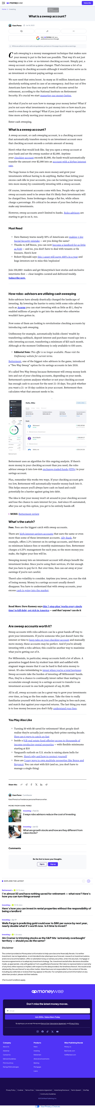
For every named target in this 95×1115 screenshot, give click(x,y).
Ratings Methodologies (11, 1067)
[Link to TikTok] (47, 1032)
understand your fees (65, 708)
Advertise (6, 1051)
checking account (24, 157)
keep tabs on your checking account (49, 640)
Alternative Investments (41, 1059)
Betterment (15, 361)
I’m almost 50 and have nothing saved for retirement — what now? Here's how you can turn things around (46, 895)
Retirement (37, 1055)
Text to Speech (76, 1090)
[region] (47, 914)
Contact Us (7, 1055)
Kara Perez (17, 25)
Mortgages (37, 1067)
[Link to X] (52, 1032)
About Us (6, 1047)
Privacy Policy (74, 1023)
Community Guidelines (48, 1094)
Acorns (21, 307)
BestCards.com (69, 1051)
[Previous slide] (83, 881)
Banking (36, 1063)
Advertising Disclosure (61, 1090)
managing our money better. (55, 95)
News (35, 1047)
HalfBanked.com (70, 1055)
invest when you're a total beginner (62, 670)
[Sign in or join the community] (87, 3)
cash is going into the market (32, 590)
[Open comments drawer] (21, 31)
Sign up (53, 864)
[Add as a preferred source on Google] (47, 38)
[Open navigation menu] (3, 3)
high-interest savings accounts (36, 533)
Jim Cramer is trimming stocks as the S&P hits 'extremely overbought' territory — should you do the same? (44, 939)
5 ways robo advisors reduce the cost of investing (49, 814)
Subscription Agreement (58, 1023)
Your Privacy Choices (47, 1106)
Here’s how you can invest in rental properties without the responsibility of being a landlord (46, 909)
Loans (36, 1071)
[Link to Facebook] (43, 1032)
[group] (47, 914)
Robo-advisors (72, 212)
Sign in (42, 864)
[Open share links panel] (47, 31)
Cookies (20, 1090)
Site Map (86, 1090)
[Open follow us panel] (73, 31)
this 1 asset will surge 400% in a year (58, 256)
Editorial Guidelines (9, 1059)
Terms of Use (45, 1023)
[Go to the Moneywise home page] (15, 3)
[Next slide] (88, 881)
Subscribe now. (17, 278)
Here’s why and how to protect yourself (45, 756)
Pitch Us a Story (8, 1063)
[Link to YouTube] (57, 1032)
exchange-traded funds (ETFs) (59, 469)
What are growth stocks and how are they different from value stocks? (53, 831)
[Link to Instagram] (38, 1032)
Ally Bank (66, 537)
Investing (37, 1051)
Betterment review (29, 514)
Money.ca (67, 1047)
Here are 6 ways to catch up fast (31, 736)
